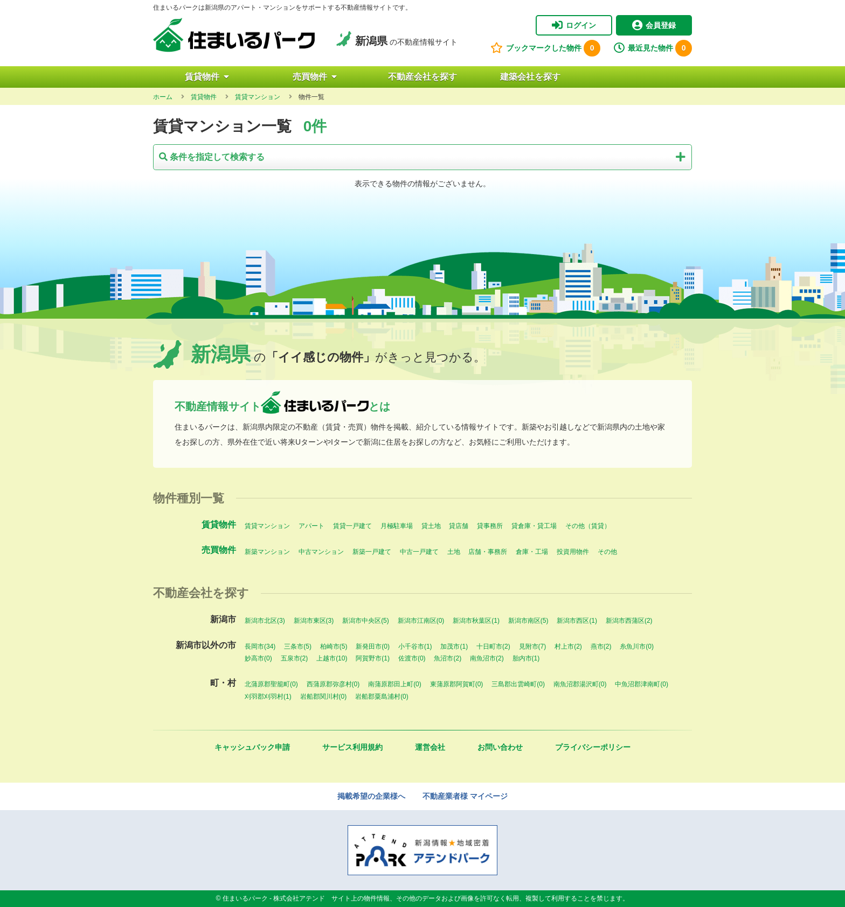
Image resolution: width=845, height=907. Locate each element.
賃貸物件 (207, 76)
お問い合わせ (500, 747)
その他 (607, 552)
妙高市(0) (258, 658)
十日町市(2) (493, 646)
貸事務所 (490, 526)
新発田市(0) (373, 646)
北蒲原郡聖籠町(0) (271, 684)
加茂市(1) (454, 646)
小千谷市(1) (415, 646)
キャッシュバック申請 (252, 747)
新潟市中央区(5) (365, 620)
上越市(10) (331, 658)
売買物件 (315, 76)
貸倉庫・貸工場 (534, 526)
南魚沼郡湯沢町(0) (580, 684)
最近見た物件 (653, 48)
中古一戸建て (419, 552)
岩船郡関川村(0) (323, 696)
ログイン (574, 25)
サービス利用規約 (352, 747)
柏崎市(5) (334, 646)
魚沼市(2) (447, 658)
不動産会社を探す (422, 76)
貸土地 (431, 526)
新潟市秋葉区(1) (476, 620)
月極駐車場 (396, 526)
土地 (453, 552)
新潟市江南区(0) (421, 620)
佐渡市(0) (412, 658)
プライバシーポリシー (593, 747)
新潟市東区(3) (314, 620)
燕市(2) (601, 646)
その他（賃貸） (588, 526)
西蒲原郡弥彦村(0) (333, 684)
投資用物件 (573, 552)
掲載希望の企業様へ (371, 796)
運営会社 (430, 747)
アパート (311, 526)
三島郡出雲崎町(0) (518, 684)
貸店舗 (458, 526)
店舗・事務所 (487, 552)
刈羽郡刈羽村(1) (268, 696)
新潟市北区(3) (265, 620)
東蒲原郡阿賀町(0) (456, 684)
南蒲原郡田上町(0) (394, 684)
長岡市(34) (260, 646)
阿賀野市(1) (373, 658)
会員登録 (654, 25)
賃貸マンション (267, 526)
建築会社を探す (530, 76)
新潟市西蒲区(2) (629, 620)
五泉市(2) (294, 658)
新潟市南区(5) (528, 620)
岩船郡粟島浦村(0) (381, 696)
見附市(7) (532, 646)
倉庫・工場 (532, 552)
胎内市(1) (526, 658)
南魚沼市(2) (487, 658)
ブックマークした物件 (545, 48)
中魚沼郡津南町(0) (641, 684)
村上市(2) (568, 646)
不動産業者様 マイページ (465, 796)
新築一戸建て (371, 552)
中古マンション (321, 552)
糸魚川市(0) (637, 646)
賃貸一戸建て (352, 526)
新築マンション (267, 552)
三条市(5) (297, 646)
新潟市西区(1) (577, 620)
